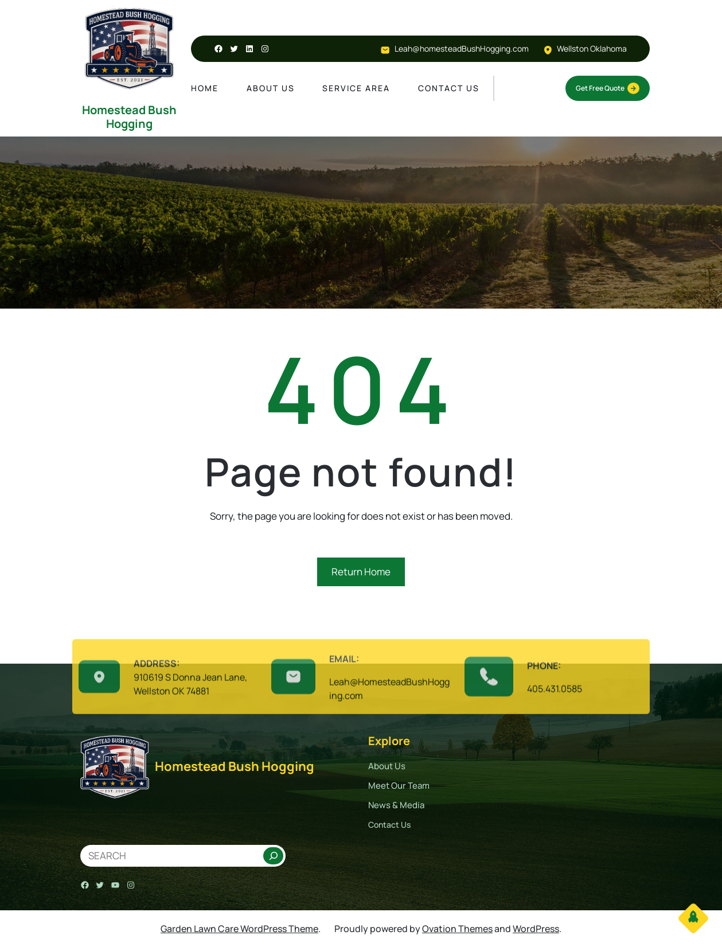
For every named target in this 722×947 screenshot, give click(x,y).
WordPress (536, 928)
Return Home (361, 571)
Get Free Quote (607, 88)
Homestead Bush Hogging (129, 116)
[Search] (273, 855)
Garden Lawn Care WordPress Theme (239, 928)
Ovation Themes (457, 928)
